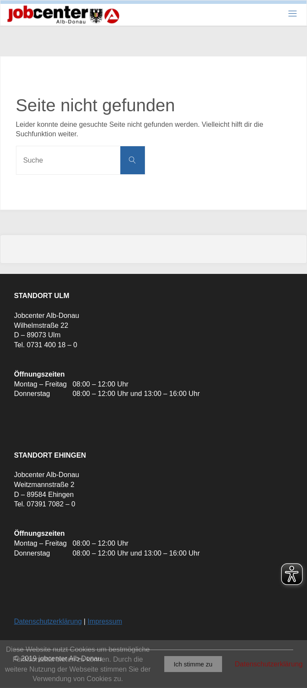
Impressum (105, 621)
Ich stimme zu (193, 664)
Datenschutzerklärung (47, 621)
